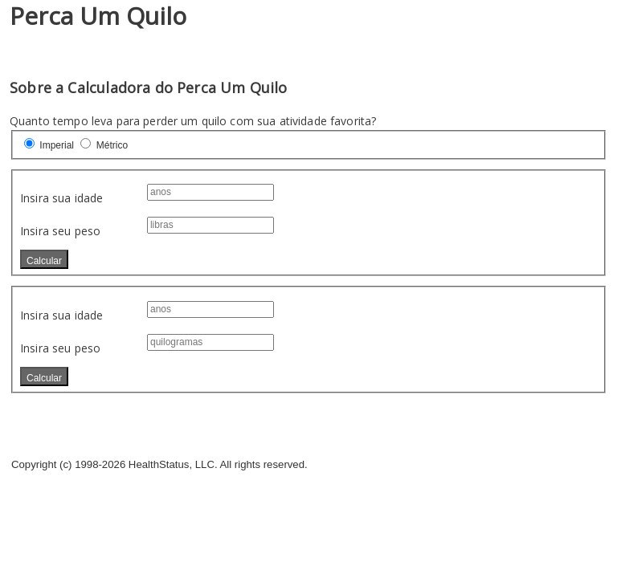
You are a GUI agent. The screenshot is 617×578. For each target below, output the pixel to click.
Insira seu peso (60, 230)
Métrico (112, 145)
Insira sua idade (61, 198)
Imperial (56, 145)
